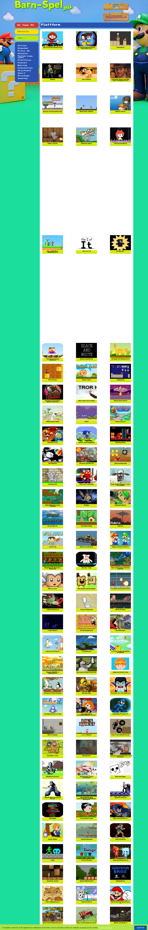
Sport (21, 73)
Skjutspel (24, 70)
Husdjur (23, 53)
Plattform (24, 60)
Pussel (22, 62)
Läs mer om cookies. (105, 928)
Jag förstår (140, 928)
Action (22, 45)
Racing (22, 65)
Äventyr (23, 78)
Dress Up (24, 51)
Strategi (24, 76)
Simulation (25, 68)
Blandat (23, 48)
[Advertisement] (87, 57)
